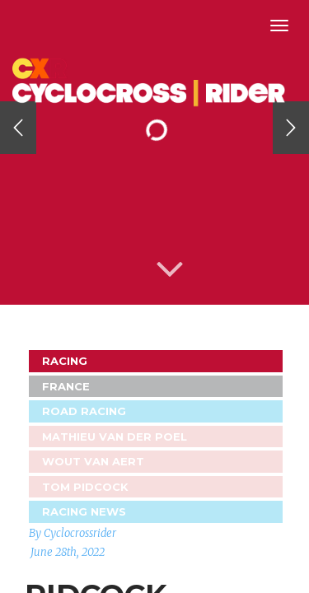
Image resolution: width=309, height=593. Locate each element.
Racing (64, 360)
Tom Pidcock (85, 486)
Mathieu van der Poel (114, 436)
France (66, 386)
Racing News (84, 511)
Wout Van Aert (93, 461)
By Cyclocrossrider (72, 533)
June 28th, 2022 (67, 552)
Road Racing (84, 411)
